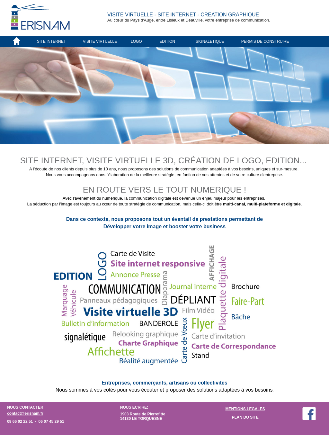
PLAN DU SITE (245, 417)
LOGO (136, 41)
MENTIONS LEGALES (245, 409)
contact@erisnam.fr (25, 413)
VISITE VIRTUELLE (100, 41)
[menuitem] (60, 41)
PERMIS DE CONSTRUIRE (265, 41)
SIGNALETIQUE (210, 41)
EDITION (167, 41)
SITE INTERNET (51, 41)
